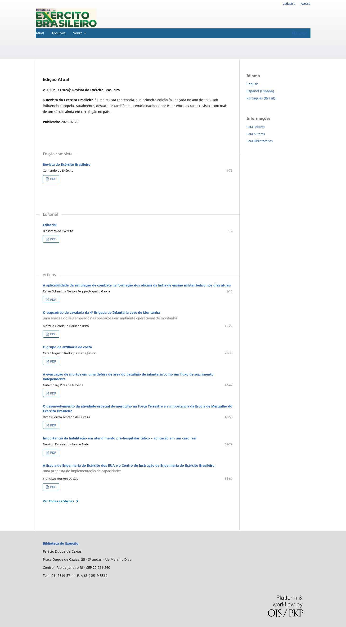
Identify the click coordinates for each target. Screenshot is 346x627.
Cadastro (289, 3)
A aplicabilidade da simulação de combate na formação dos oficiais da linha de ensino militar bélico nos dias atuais (137, 285)
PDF (52, 179)
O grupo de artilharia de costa (67, 347)
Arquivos (59, 33)
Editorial (50, 225)
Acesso (305, 3)
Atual (40, 33)
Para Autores (256, 134)
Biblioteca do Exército (60, 543)
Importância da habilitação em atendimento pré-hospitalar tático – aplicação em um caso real (120, 438)
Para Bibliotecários (260, 141)
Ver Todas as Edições (58, 501)
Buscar (299, 33)
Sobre (78, 33)
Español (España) (260, 91)
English (252, 84)
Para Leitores (256, 127)
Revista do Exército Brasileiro (66, 164)
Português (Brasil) (261, 98)
